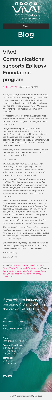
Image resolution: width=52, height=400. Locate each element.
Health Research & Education (23, 268)
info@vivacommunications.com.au (19, 328)
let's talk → (30, 309)
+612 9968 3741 (10, 321)
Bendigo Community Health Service (20, 271)
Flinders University (32, 274)
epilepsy (42, 271)
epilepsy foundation (12, 274)
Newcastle (8, 276)
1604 (21, 321)
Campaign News (20, 265)
